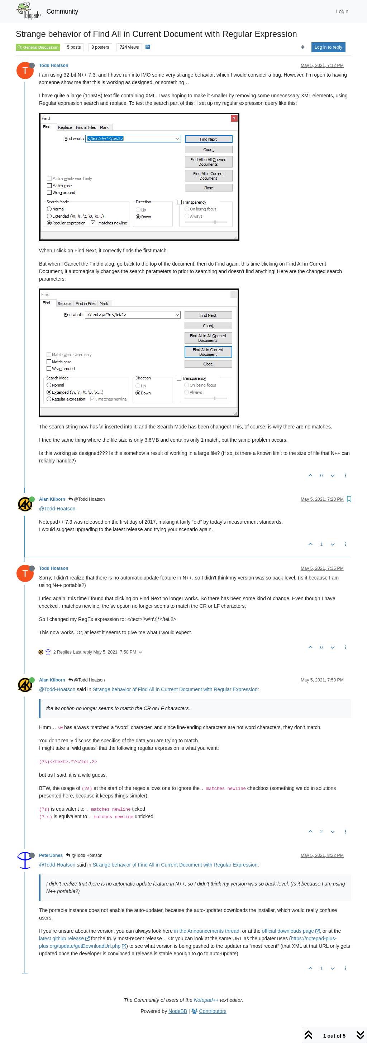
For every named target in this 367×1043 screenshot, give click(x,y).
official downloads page (291, 931)
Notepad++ (206, 1000)
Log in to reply (328, 47)
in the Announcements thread (206, 931)
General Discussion (38, 47)
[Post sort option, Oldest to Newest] (303, 47)
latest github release (64, 938)
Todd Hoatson (53, 65)
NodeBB (177, 1011)
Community (62, 11)
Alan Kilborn (52, 499)
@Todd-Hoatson (57, 508)
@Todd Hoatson (86, 499)
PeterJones (51, 855)
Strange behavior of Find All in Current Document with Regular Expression (175, 689)
